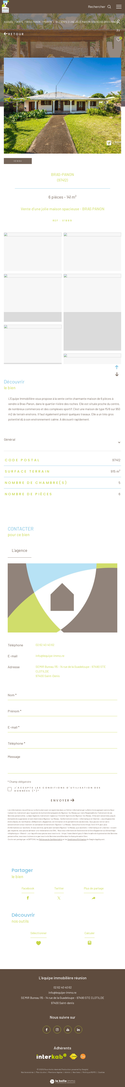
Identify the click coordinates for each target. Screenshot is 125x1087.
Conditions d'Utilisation (76, 839)
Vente (19, 22)
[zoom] (33, 235)
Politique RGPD (89, 1072)
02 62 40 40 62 (45, 645)
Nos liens (77, 1072)
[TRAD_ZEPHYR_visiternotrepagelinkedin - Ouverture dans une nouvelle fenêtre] (78, 1029)
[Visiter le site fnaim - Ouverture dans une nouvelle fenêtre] (73, 1056)
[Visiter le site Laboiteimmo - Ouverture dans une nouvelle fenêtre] (62, 1079)
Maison (47, 22)
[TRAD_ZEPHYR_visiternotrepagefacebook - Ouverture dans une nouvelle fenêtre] (46, 1029)
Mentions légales (55, 1072)
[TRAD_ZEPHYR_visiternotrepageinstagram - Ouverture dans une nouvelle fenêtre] (57, 1029)
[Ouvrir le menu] (119, 6)
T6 (56, 22)
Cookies (101, 1072)
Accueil (8, 22)
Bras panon (33, 22)
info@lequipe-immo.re (50, 655)
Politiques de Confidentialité (50, 839)
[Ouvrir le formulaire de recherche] (99, 7)
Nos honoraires (27, 1072)
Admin (68, 1072)
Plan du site (41, 1072)
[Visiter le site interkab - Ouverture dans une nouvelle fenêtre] (52, 1056)
